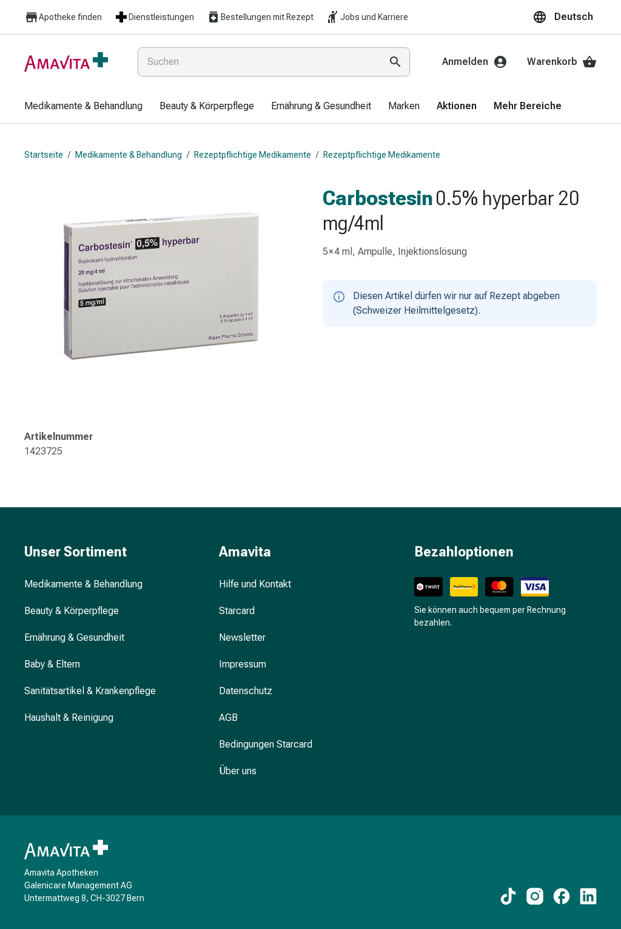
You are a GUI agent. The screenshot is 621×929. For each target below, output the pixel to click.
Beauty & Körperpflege (71, 611)
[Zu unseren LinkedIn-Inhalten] (588, 896)
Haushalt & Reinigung (68, 717)
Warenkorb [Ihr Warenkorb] (562, 62)
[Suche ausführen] (395, 61)
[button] (564, 17)
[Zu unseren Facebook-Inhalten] (561, 896)
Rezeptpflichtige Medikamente (252, 155)
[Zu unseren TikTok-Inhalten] (508, 896)
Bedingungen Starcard (265, 744)
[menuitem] (83, 107)
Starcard (237, 611)
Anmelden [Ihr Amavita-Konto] (475, 62)
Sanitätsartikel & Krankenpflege (90, 691)
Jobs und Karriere (367, 17)
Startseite (43, 155)
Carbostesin (378, 198)
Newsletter (242, 637)
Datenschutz (245, 691)
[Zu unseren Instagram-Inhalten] (534, 896)
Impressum (242, 664)
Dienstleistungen (154, 17)
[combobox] (257, 61)
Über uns (238, 771)
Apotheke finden (63, 17)
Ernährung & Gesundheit (74, 637)
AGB (228, 717)
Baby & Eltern (52, 664)
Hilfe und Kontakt (255, 584)
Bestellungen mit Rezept (260, 17)
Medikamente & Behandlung (128, 155)
